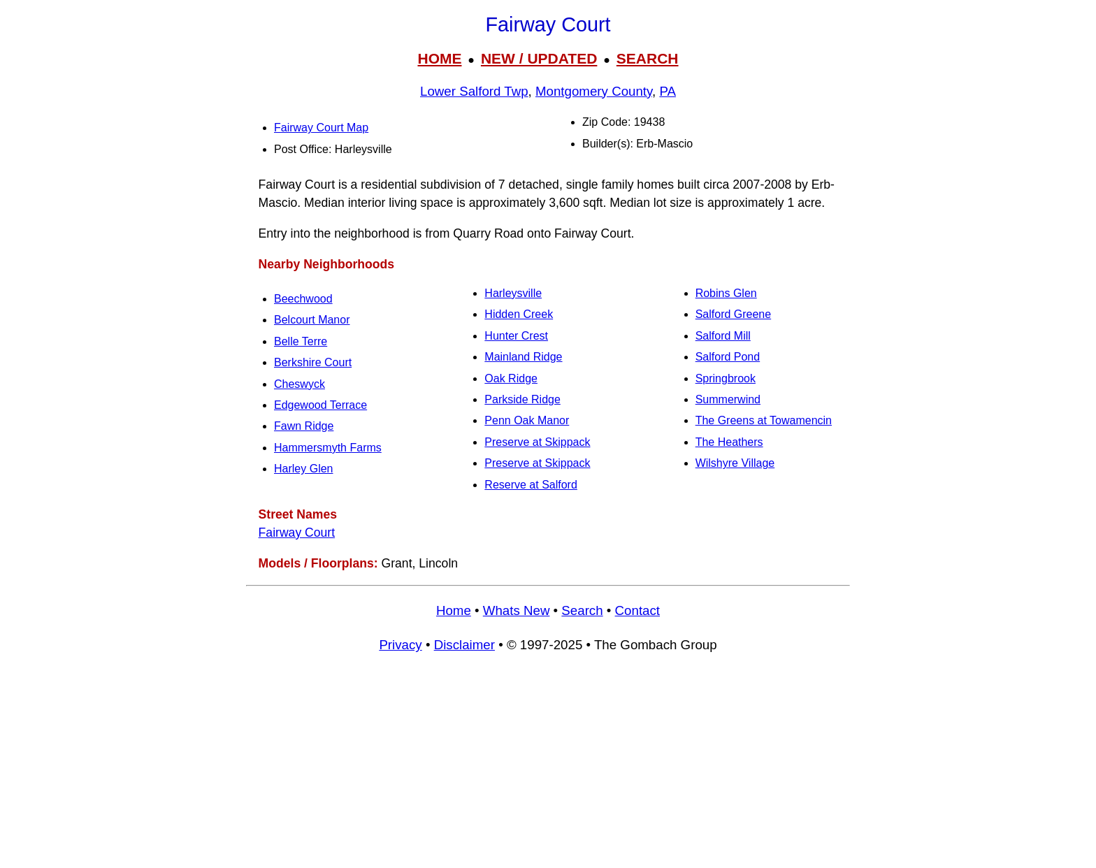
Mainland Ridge (523, 357)
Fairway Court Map (321, 127)
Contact (637, 610)
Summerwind (727, 399)
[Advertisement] (548, 767)
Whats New (516, 610)
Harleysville (513, 293)
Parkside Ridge (522, 399)
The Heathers (729, 442)
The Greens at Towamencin (763, 420)
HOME (439, 58)
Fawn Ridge (303, 426)
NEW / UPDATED (539, 58)
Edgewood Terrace (320, 405)
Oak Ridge (511, 378)
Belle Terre (300, 341)
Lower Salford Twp (474, 91)
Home (453, 610)
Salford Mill (723, 336)
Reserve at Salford (530, 485)
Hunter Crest (516, 336)
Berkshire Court (313, 362)
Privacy (400, 644)
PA (667, 91)
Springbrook (725, 378)
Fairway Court (297, 533)
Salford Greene (733, 314)
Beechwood (303, 299)
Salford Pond (727, 357)
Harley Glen (303, 469)
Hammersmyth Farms (328, 448)
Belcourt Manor (312, 320)
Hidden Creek (518, 314)
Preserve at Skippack (537, 442)
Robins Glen (726, 293)
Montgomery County (593, 91)
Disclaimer (464, 644)
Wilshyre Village (735, 463)
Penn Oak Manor (526, 420)
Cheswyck (299, 384)
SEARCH (647, 58)
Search (582, 610)
